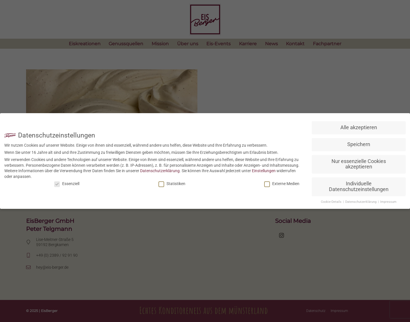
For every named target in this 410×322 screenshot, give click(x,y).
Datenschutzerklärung (160, 170)
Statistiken (171, 183)
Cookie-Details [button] (331, 202)
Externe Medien (281, 183)
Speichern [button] (358, 144)
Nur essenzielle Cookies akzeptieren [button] (358, 164)
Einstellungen (264, 170)
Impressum (388, 202)
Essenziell (66, 183)
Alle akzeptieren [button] (358, 127)
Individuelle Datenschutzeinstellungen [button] (359, 186)
